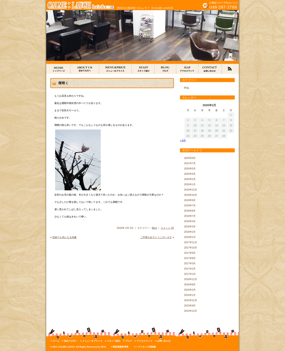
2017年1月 (190, 274)
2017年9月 (190, 252)
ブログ (128, 341)
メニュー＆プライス (92, 341)
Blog (154, 228)
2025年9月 (190, 158)
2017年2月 (190, 268)
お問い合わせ (163, 341)
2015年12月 (190, 300)
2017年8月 (190, 258)
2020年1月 (190, 184)
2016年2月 (190, 289)
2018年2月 (190, 231)
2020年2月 (190, 179)
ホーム (56, 341)
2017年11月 (190, 242)
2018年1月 (190, 237)
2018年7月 (190, 216)
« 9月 (183, 140)
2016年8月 (190, 284)
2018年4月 (190, 221)
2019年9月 (190, 200)
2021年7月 (190, 163)
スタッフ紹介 (113, 341)
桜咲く (63, 83)
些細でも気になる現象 (64, 237)
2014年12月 (190, 310)
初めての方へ (70, 341)
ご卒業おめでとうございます (156, 237)
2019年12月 (190, 189)
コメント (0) (167, 228)
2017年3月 (190, 263)
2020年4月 (190, 173)
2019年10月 (190, 195)
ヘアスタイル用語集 (146, 347)
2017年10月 (190, 247)
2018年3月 (190, 226)
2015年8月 (190, 305)
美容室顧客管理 (120, 347)
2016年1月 (190, 295)
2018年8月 (190, 210)
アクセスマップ (144, 341)
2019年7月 (190, 205)
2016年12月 (190, 279)
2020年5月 (190, 168)
